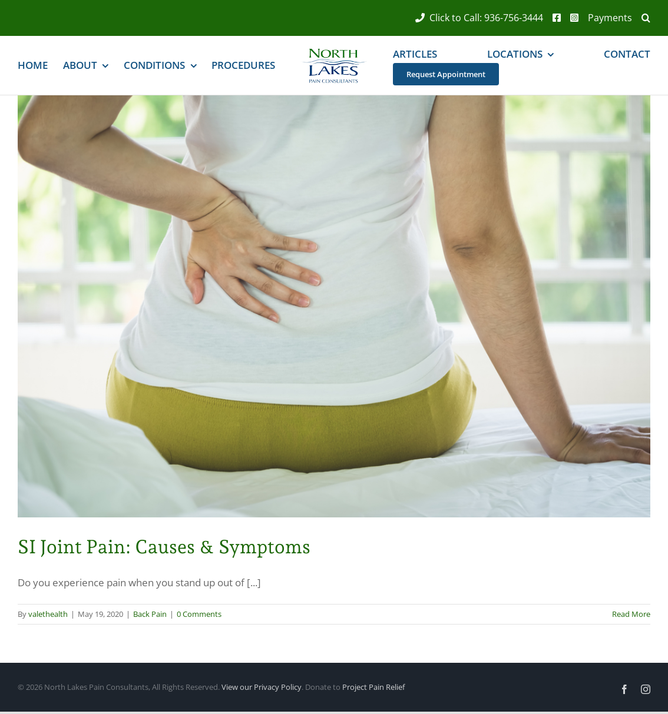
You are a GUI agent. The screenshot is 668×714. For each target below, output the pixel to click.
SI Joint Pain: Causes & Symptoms (164, 547)
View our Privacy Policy (261, 687)
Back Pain (150, 614)
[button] (641, 17)
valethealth (48, 614)
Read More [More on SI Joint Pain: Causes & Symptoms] (631, 614)
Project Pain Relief (373, 687)
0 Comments (199, 614)
